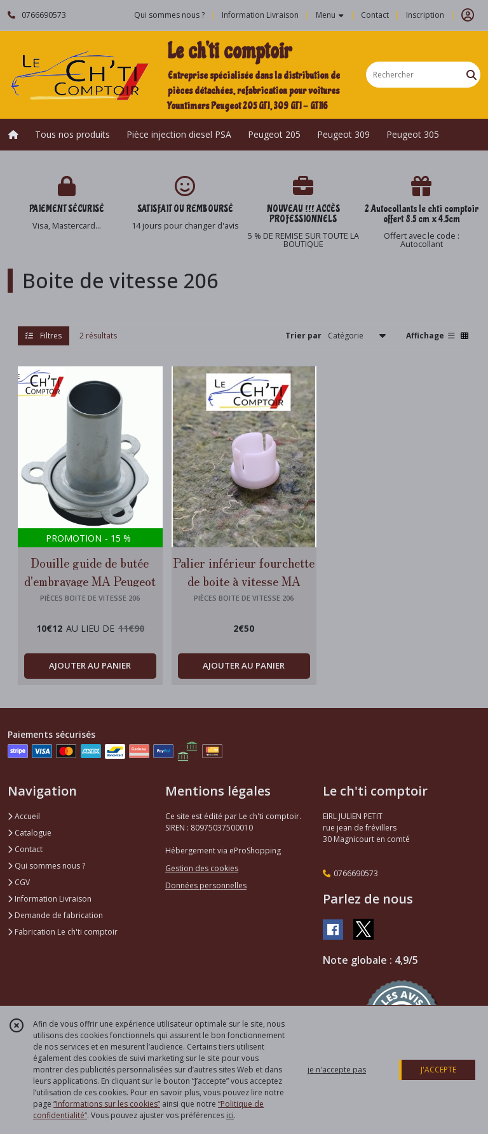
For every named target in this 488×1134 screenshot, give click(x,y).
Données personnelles (206, 885)
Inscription (425, 15)
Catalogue (29, 832)
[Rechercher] (471, 74)
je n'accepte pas (337, 1069)
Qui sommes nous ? (46, 865)
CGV (19, 882)
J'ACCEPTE (438, 1069)
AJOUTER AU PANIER (90, 665)
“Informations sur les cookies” (106, 1103)
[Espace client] (467, 15)
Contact (375, 15)
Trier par (303, 335)
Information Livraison (50, 898)
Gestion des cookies (201, 868)
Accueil (24, 816)
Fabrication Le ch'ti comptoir (63, 931)
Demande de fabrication (55, 915)
